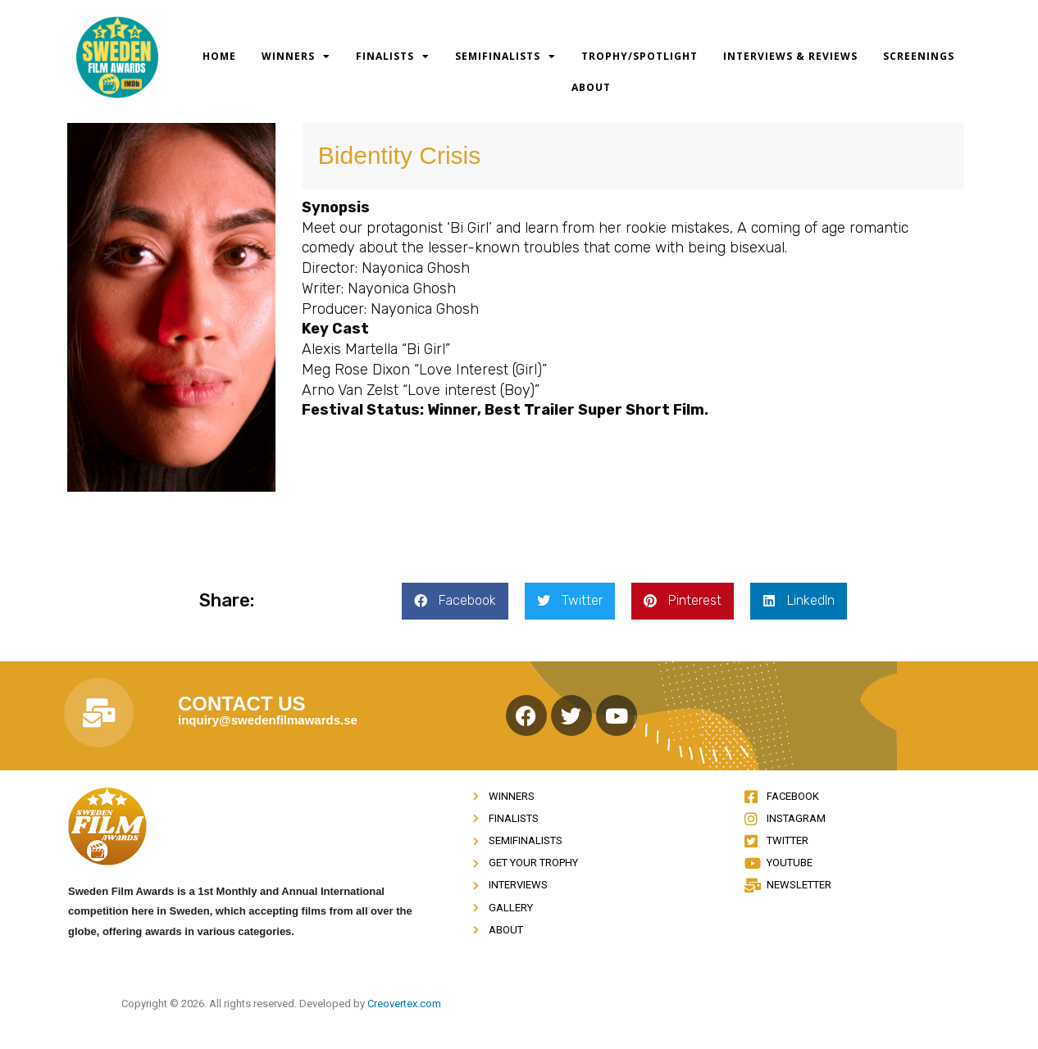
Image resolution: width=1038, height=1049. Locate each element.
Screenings (918, 56)
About (591, 87)
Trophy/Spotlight (639, 56)
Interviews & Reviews (790, 56)
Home (219, 56)
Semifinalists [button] (505, 56)
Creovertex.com (404, 1003)
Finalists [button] (393, 56)
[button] (455, 601)
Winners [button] (296, 56)
